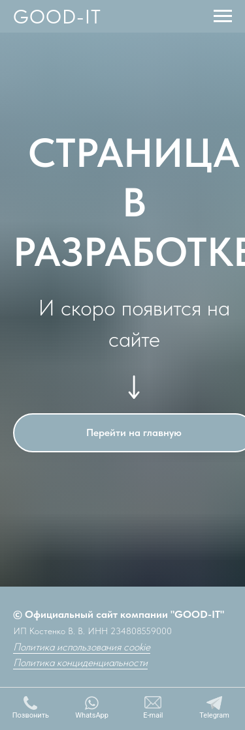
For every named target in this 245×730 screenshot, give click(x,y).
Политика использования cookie (81, 647)
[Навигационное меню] (223, 16)
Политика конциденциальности (80, 662)
